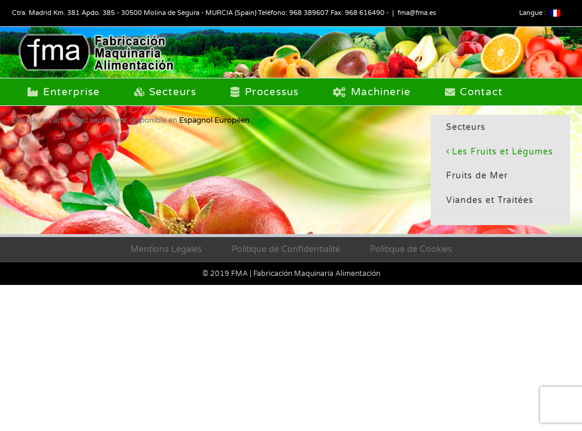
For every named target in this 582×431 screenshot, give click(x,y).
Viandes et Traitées (490, 200)
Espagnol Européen (214, 120)
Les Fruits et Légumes (502, 152)
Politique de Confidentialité (286, 249)
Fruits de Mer (477, 176)
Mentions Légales (166, 249)
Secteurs (466, 127)
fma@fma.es (417, 13)
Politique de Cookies (411, 249)
